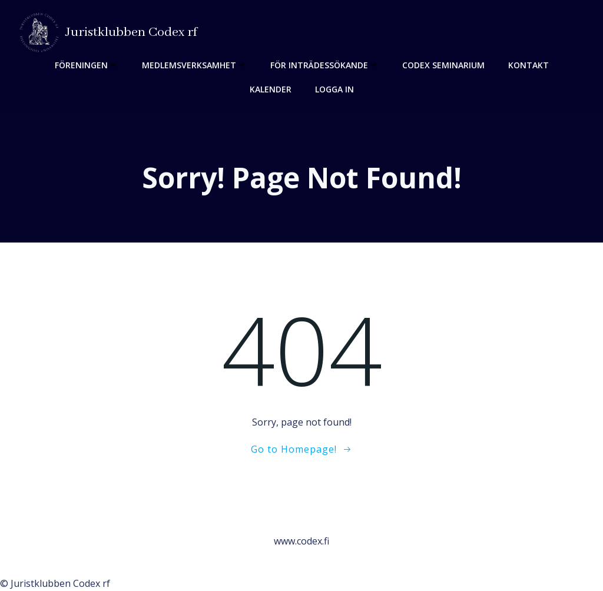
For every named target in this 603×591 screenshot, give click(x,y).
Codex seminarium (443, 65)
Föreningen (86, 65)
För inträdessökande (324, 65)
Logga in (334, 89)
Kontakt (528, 65)
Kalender (270, 89)
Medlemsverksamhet (194, 65)
